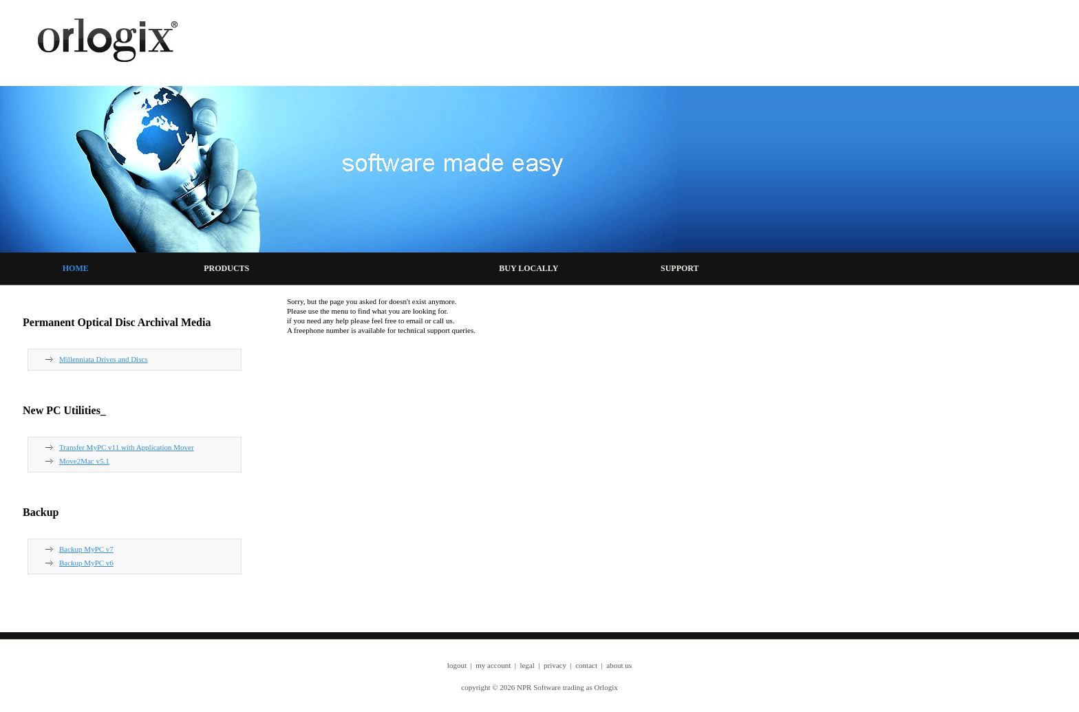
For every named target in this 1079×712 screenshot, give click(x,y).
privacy (555, 665)
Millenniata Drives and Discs (103, 359)
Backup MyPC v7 (86, 549)
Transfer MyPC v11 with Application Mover (126, 447)
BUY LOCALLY (528, 268)
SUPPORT (680, 268)
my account (493, 665)
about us (619, 665)
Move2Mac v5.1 (84, 461)
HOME (76, 268)
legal (527, 665)
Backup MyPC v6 (86, 563)
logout (457, 665)
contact (586, 665)
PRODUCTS (226, 268)
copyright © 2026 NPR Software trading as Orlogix (539, 687)
